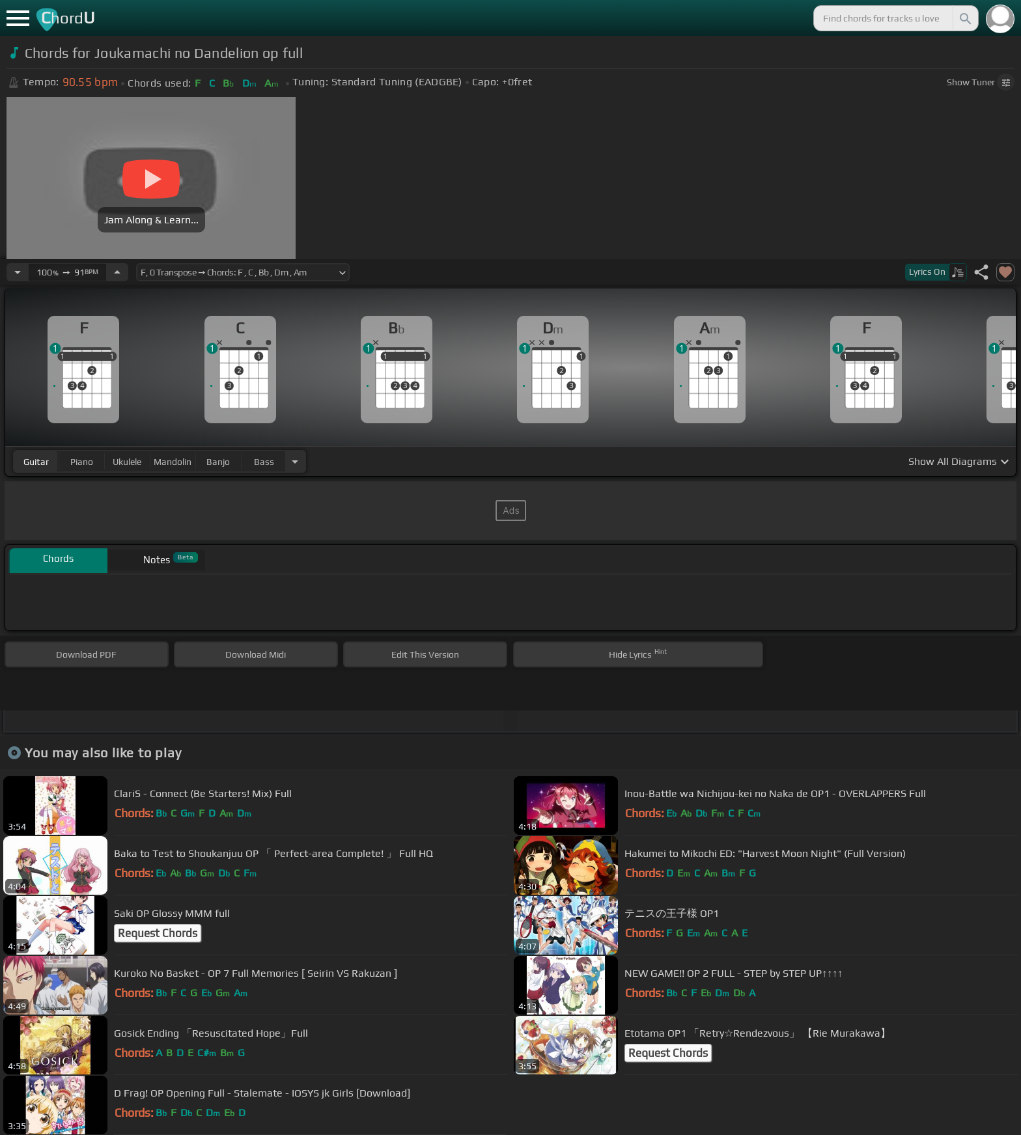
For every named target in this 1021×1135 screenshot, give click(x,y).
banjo (218, 461)
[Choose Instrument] (295, 461)
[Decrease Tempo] (18, 272)
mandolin (172, 461)
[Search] (964, 18)
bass (264, 461)
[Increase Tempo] (117, 272)
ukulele (127, 461)
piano (81, 461)
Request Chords (157, 933)
